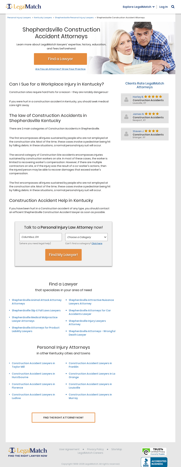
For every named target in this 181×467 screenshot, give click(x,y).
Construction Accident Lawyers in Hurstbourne (33, 375)
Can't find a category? (83, 243)
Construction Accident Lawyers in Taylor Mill (33, 365)
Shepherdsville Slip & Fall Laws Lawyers (36, 310)
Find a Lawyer (60, 58)
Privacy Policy (95, 443)
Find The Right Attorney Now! (63, 418)
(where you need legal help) (35, 243)
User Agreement (69, 443)
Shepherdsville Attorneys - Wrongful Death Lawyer (92, 332)
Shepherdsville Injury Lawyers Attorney (87, 322)
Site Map (116, 443)
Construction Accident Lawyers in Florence (33, 385)
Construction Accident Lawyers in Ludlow (33, 396)
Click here (97, 243)
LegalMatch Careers (90, 446)
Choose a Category (79, 237)
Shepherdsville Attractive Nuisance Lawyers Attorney (91, 301)
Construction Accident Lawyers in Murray (90, 396)
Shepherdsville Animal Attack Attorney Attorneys (37, 301)
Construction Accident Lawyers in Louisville (90, 385)
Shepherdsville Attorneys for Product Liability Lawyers (36, 329)
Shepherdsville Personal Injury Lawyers (74, 17)
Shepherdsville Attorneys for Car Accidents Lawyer (90, 312)
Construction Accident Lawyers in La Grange (92, 375)
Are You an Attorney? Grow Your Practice (60, 69)
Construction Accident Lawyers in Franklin (90, 365)
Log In (163, 7)
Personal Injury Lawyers (19, 17)
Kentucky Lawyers (43, 17)
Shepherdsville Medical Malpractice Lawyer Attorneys (34, 319)
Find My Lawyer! (63, 254)
